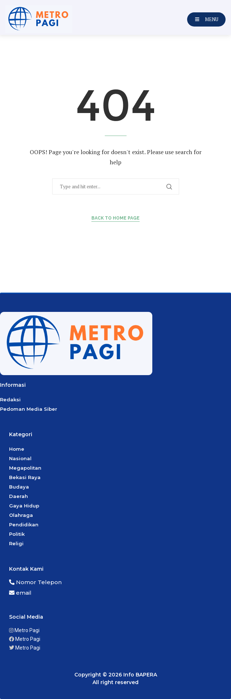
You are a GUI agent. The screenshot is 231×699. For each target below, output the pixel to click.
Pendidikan (23, 524)
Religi (16, 543)
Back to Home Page (115, 218)
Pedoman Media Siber (28, 409)
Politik (17, 534)
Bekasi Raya (25, 477)
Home (16, 449)
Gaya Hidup (24, 506)
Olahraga (21, 515)
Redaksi (10, 399)
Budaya (19, 487)
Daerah (18, 496)
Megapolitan (25, 468)
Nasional (20, 458)
